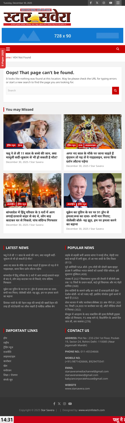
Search (115, 90)
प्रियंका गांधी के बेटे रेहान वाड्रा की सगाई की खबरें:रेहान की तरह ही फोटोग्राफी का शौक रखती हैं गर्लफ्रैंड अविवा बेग (30, 304)
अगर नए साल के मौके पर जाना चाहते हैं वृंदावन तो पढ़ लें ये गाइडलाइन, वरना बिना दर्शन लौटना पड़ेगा (91, 157)
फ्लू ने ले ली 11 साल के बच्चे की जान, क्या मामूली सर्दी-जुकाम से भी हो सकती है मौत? (32, 155)
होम (5, 338)
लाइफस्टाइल (90, 145)
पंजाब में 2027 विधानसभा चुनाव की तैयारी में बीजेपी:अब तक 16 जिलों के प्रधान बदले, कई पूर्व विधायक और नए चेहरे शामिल (93, 282)
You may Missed (19, 109)
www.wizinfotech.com (92, 410)
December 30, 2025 (17, 162)
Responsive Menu (118, 3)
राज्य (80, 145)
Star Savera (36, 162)
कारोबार (7, 361)
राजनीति (7, 352)
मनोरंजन (7, 370)
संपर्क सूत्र (8, 379)
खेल (5, 365)
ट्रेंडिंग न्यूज (11, 145)
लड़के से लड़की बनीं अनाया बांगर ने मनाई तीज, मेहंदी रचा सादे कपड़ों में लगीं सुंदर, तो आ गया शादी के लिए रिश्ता (91, 256)
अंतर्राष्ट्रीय (11, 204)
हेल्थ (20, 145)
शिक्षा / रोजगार (10, 375)
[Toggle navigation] (8, 49)
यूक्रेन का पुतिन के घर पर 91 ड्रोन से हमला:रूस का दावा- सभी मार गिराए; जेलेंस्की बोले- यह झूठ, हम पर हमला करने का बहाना (91, 218)
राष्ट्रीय (6, 342)
